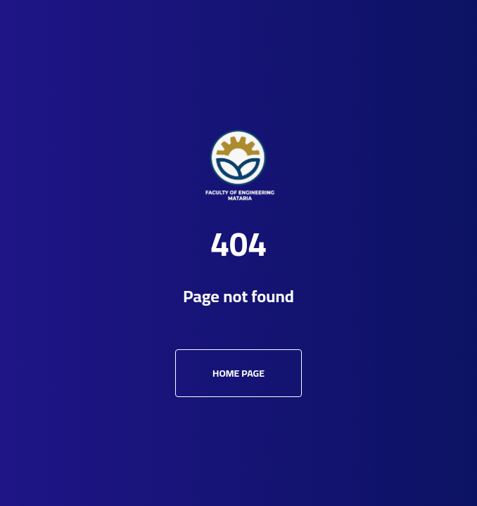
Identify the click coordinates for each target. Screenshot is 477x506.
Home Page (238, 373)
